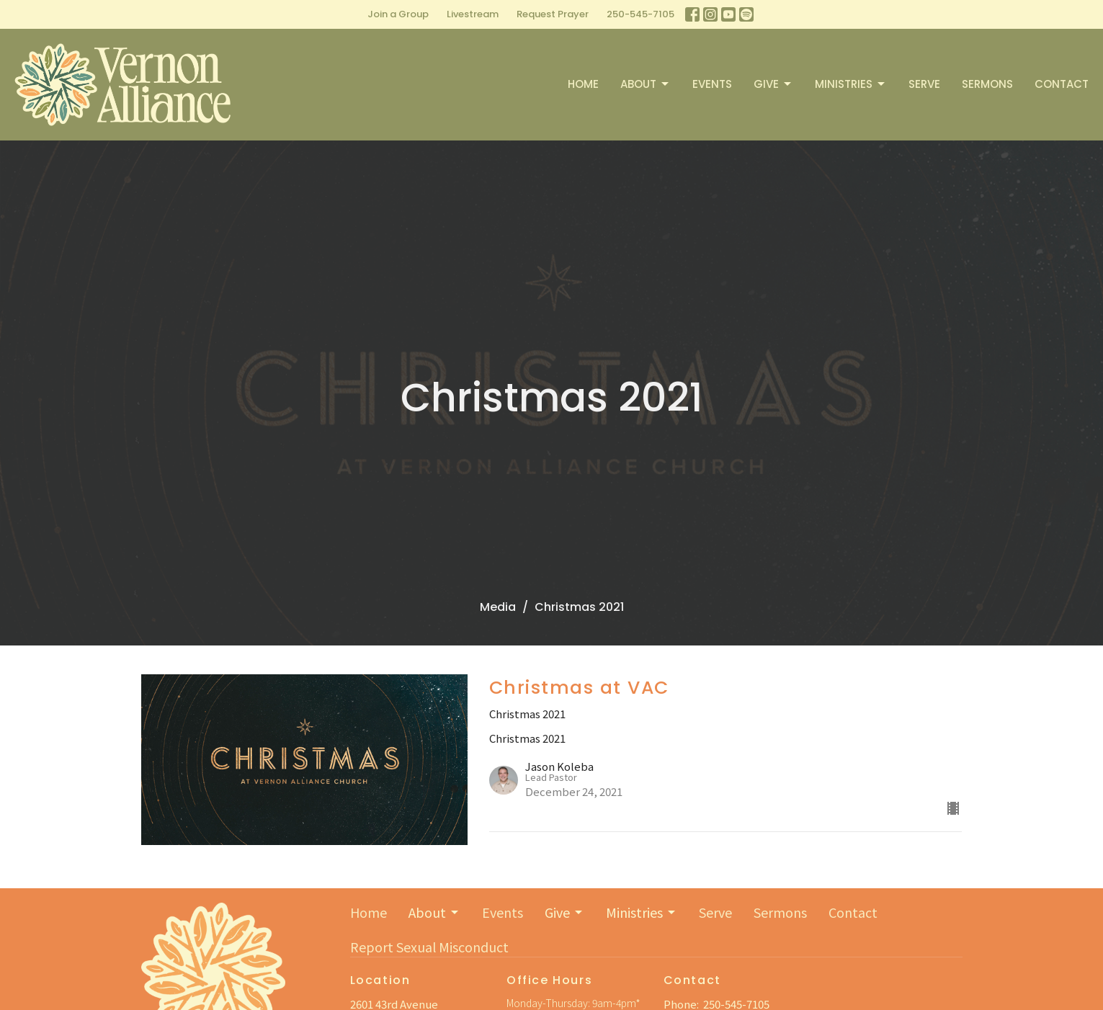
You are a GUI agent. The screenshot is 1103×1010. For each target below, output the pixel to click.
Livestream (473, 14)
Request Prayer (553, 14)
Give (773, 83)
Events (712, 83)
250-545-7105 (640, 14)
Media (498, 607)
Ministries (851, 83)
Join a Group (398, 14)
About (645, 83)
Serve (924, 83)
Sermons (987, 83)
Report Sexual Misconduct (429, 946)
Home (583, 83)
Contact (1062, 83)
